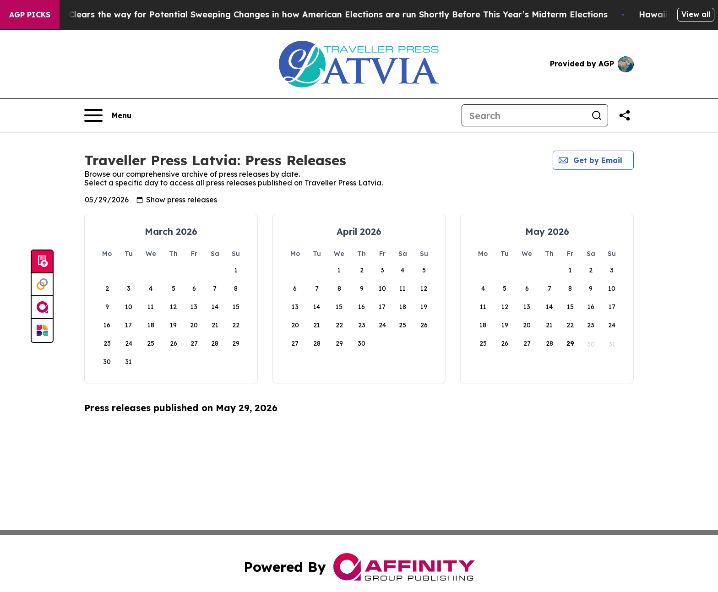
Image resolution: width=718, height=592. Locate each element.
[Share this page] (624, 115)
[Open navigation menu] (107, 115)
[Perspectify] (42, 284)
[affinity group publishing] (42, 307)
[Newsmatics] (42, 330)
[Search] (524, 115)
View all (695, 14)
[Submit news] (42, 261)
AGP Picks (29, 14)
